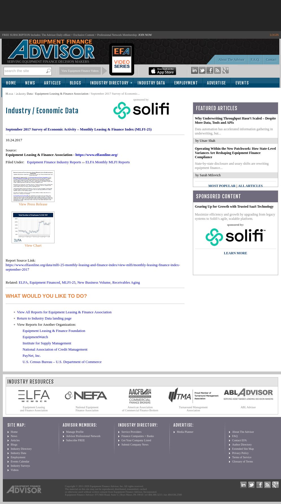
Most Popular (222, 186)
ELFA (23, 282)
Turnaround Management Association (193, 409)
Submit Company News (135, 444)
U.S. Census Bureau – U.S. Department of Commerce (62, 362)
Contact (271, 60)
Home (11, 83)
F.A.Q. (255, 60)
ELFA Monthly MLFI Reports (108, 162)
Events (242, 83)
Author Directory (242, 444)
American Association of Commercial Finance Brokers (140, 409)
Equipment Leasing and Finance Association (34, 409)
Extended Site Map (243, 448)
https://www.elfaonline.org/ (96, 155)
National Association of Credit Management (55, 349)
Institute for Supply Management (47, 343)
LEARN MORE (235, 253)
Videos (15, 470)
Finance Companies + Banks (137, 436)
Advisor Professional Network (83, 436)
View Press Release (33, 204)
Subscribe (17, 92)
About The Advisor (231, 60)
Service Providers (131, 431)
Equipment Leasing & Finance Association (61, 93)
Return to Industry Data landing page (44, 318)
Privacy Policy (240, 453)
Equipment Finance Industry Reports (54, 162)
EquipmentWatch (35, 337)
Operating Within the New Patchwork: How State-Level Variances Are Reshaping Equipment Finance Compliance (235, 153)
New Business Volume (93, 282)
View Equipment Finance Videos (80, 70)
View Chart (33, 245)
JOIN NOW (145, 34)
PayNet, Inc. (32, 355)
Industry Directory (109, 83)
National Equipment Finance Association (87, 409)
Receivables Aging (126, 282)
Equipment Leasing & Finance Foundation (54, 331)
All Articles (250, 186)
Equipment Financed (45, 282)
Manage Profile (75, 431)
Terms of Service (241, 457)
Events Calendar (20, 461)
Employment (186, 83)
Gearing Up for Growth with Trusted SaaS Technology (234, 206)
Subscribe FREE (75, 440)
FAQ (235, 436)
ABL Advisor (248, 407)
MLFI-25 (68, 282)
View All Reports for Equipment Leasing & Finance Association (64, 312)
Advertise (216, 83)
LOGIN (274, 34)
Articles (52, 83)
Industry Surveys (20, 465)
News (30, 83)
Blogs (75, 83)
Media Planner (185, 431)
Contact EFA (239, 440)
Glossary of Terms (242, 461)
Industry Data (151, 83)
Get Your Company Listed (136, 440)
